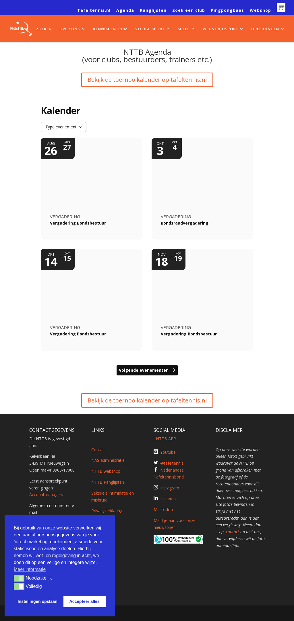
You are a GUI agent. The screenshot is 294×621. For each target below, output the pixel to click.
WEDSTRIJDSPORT (220, 29)
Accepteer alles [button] (84, 601)
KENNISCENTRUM (110, 29)
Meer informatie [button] (30, 569)
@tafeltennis (171, 463)
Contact (98, 449)
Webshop (260, 10)
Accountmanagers (46, 494)
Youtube (168, 452)
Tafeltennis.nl (94, 10)
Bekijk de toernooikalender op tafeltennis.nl (147, 79)
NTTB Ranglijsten (107, 482)
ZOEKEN (44, 29)
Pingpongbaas (227, 10)
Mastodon (163, 509)
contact (232, 531)
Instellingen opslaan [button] (37, 601)
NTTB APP (165, 438)
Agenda (125, 10)
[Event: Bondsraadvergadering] (202, 189)
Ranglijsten (153, 10)
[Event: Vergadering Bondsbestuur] (91, 189)
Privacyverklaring (106, 510)
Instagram (169, 488)
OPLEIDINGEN (265, 29)
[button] (19, 578)
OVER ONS (69, 29)
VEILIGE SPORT (150, 29)
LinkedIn (168, 498)
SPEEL (183, 29)
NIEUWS (21, 29)
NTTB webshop (106, 471)
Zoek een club (188, 10)
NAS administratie (108, 460)
